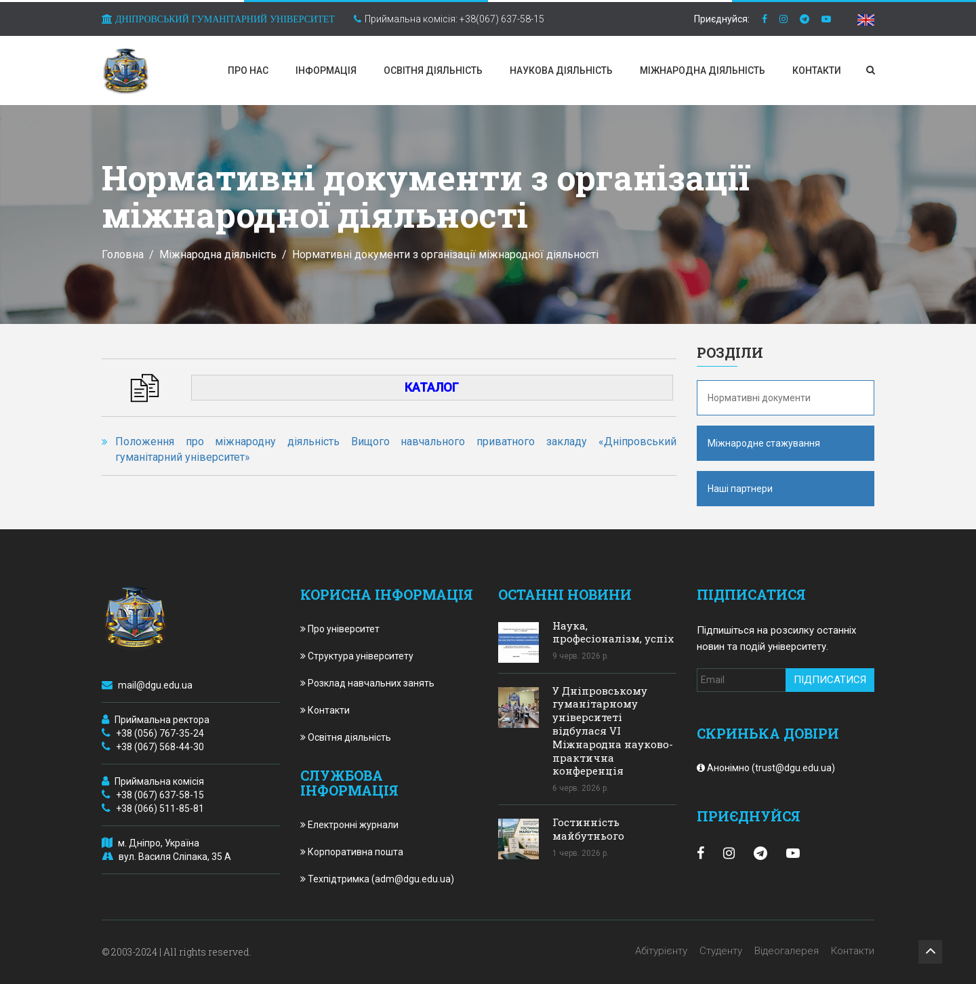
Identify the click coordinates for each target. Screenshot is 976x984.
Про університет (340, 628)
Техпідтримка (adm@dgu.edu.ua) (377, 879)
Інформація (326, 70)
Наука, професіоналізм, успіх (613, 632)
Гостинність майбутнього (588, 828)
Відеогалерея (786, 951)
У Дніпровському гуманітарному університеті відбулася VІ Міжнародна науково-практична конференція (612, 731)
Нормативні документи (759, 397)
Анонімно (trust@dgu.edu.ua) (766, 767)
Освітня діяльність (433, 70)
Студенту (720, 951)
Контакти (816, 70)
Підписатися (830, 680)
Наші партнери (740, 488)
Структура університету (356, 656)
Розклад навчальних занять (367, 683)
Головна (123, 254)
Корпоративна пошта (351, 851)
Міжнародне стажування (764, 443)
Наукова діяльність (561, 70)
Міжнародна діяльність (702, 70)
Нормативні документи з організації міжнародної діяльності (445, 254)
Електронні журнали (349, 824)
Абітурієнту (661, 951)
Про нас (248, 70)
